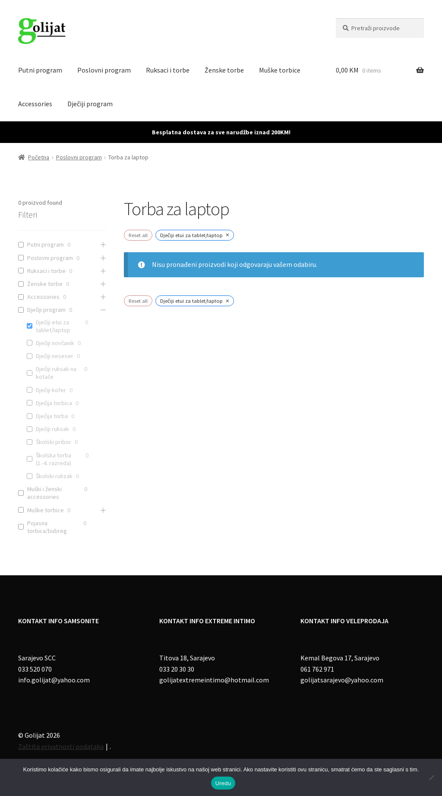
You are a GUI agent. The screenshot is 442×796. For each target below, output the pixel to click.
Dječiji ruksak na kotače (56, 373)
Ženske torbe (224, 70)
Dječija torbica (54, 403)
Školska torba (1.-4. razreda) (53, 459)
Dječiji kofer (51, 390)
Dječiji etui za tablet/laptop (53, 326)
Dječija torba (52, 416)
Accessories (35, 103)
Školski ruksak (54, 476)
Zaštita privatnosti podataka (61, 746)
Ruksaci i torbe (167, 70)
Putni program (40, 70)
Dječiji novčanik (55, 343)
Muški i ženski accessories (44, 493)
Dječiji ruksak (52, 429)
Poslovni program (104, 70)
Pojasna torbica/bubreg (47, 527)
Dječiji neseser (54, 356)
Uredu (223, 783)
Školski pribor (53, 442)
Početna (38, 157)
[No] (431, 777)
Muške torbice (279, 70)
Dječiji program (90, 103)
